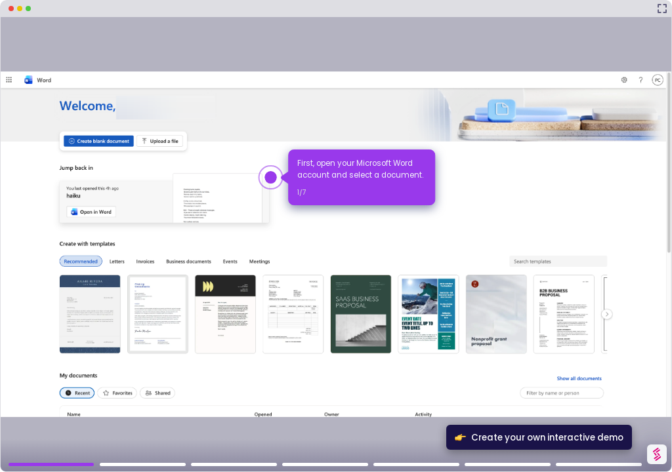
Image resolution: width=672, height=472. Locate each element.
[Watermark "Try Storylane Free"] (656, 454)
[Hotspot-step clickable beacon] (271, 177)
